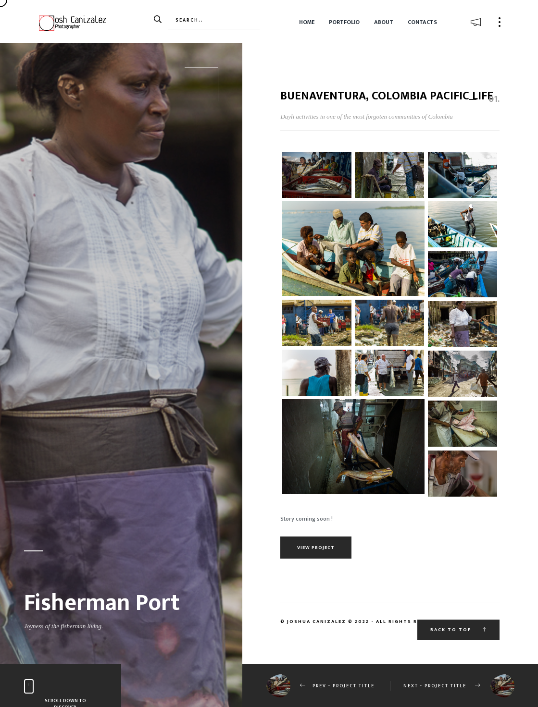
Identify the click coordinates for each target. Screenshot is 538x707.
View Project (316, 547)
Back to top (458, 630)
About (383, 22)
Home (306, 22)
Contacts (422, 22)
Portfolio (344, 22)
